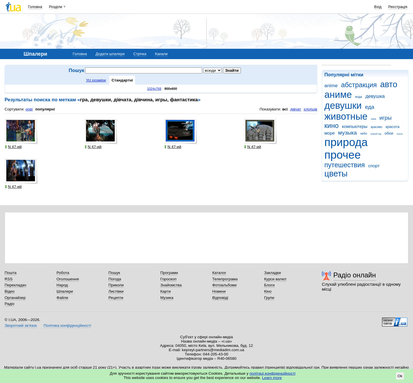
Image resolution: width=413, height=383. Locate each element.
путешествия (344, 165)
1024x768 (154, 88)
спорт (374, 165)
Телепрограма (225, 279)
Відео (10, 291)
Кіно (268, 291)
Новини (219, 291)
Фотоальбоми (224, 285)
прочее (342, 155)
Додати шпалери (110, 54)
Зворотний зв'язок (21, 325)
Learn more (272, 378)
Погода (114, 279)
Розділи (55, 7)
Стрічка (139, 54)
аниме (338, 94)
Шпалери (65, 291)
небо (363, 133)
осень (400, 134)
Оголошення (68, 279)
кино (331, 125)
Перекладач (15, 285)
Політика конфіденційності (67, 325)
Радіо (9, 304)
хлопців (310, 109)
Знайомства (171, 285)
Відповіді (220, 297)
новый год (376, 134)
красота (392, 127)
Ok (400, 376)
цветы (336, 173)
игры (385, 118)
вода (358, 96)
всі (285, 109)
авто (389, 84)
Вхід (378, 7)
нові (29, 109)
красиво (376, 127)
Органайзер (15, 297)
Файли (62, 297)
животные (345, 116)
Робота (63, 273)
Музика (166, 297)
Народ (62, 285)
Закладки (272, 273)
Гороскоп (168, 279)
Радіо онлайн (354, 275)
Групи (269, 297)
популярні (45, 109)
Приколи (116, 285)
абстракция (359, 85)
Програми (169, 273)
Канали (161, 54)
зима (373, 119)
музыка (347, 133)
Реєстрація (397, 7)
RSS (9, 279)
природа (346, 142)
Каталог (219, 273)
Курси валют (275, 279)
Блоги (269, 285)
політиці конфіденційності (272, 373)
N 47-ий (13, 147)
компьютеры (354, 126)
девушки (343, 105)
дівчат (295, 109)
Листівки (116, 291)
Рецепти (115, 297)
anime (331, 85)
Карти (165, 291)
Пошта (10, 273)
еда (369, 107)
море (329, 133)
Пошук (114, 273)
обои (389, 133)
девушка (375, 96)
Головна (35, 7)
